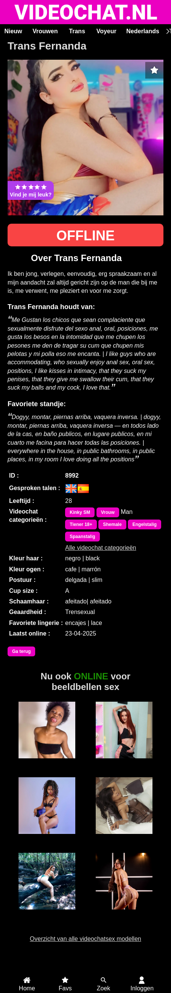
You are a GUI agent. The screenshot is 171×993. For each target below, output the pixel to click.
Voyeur (106, 31)
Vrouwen (45, 31)
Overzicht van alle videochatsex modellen (85, 939)
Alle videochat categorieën (100, 547)
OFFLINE (85, 235)
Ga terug (21, 651)
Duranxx (47, 762)
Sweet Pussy (47, 913)
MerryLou (47, 838)
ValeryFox (124, 913)
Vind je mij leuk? (30, 190)
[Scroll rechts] (167, 31)
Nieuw (13, 31)
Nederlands (142, 31)
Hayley (124, 838)
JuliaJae (124, 762)
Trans (77, 31)
